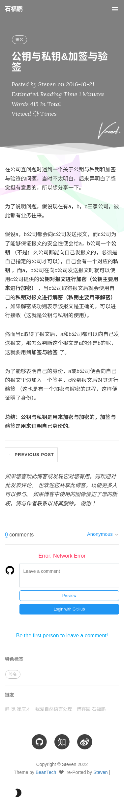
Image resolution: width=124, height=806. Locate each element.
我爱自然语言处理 (53, 709)
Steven (100, 772)
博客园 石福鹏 (91, 709)
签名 (19, 39)
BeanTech (46, 772)
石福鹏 (14, 9)
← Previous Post (31, 454)
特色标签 (14, 659)
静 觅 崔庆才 (18, 709)
